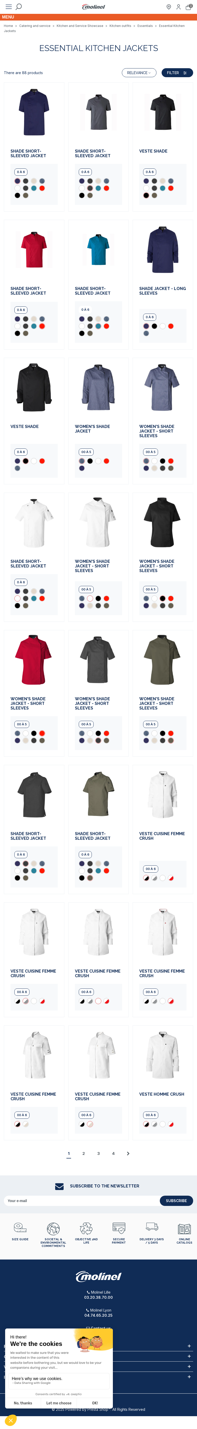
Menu (8, 17)
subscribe (176, 1201)
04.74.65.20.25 (98, 1315)
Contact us (101, 1328)
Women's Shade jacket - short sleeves (156, 431)
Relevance (139, 73)
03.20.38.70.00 (98, 1297)
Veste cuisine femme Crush (162, 836)
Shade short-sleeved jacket (28, 153)
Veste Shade (153, 151)
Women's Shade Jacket (92, 429)
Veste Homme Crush (161, 1094)
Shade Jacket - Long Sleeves (162, 291)
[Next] (128, 1154)
